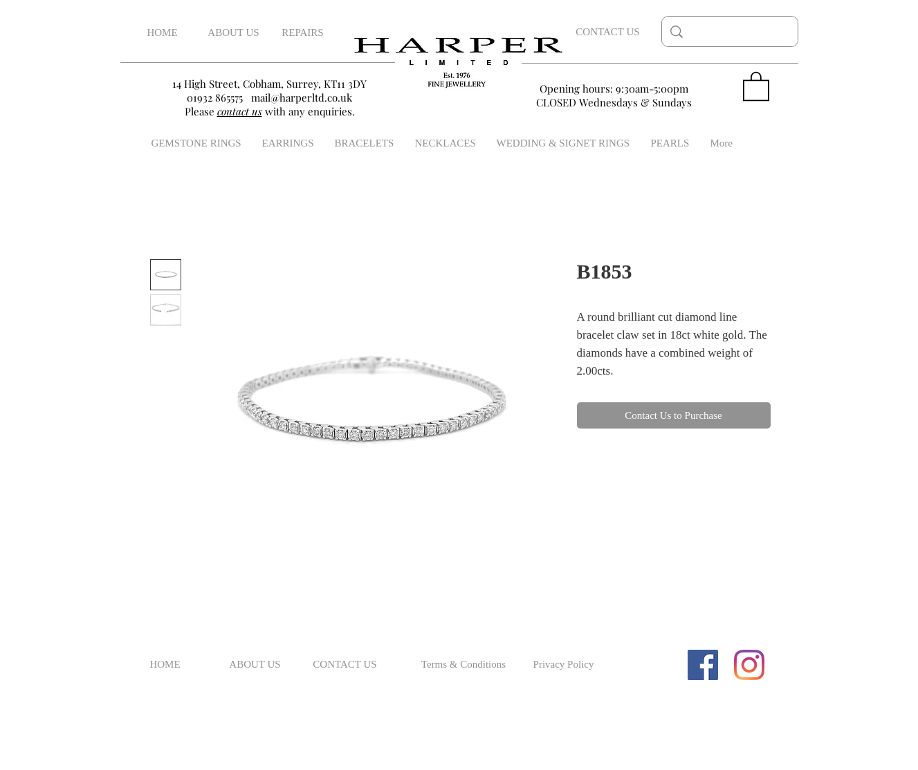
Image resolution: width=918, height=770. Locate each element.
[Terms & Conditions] (464, 665)
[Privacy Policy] (564, 665)
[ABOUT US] (233, 33)
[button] (756, 85)
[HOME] (162, 33)
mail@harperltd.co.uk (301, 97)
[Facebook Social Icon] (703, 665)
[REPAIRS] (303, 33)
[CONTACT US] (608, 32)
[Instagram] (749, 665)
